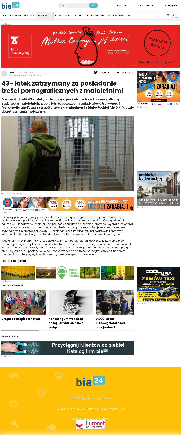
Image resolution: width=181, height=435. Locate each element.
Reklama (95, 398)
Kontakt (106, 398)
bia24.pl (120, 408)
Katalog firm (171, 5)
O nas (73, 398)
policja (12, 260)
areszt (22, 260)
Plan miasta (123, 5)
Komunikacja (147, 5)
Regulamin (83, 398)
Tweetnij (102, 72)
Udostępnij (125, 72)
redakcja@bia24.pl (24, 72)
